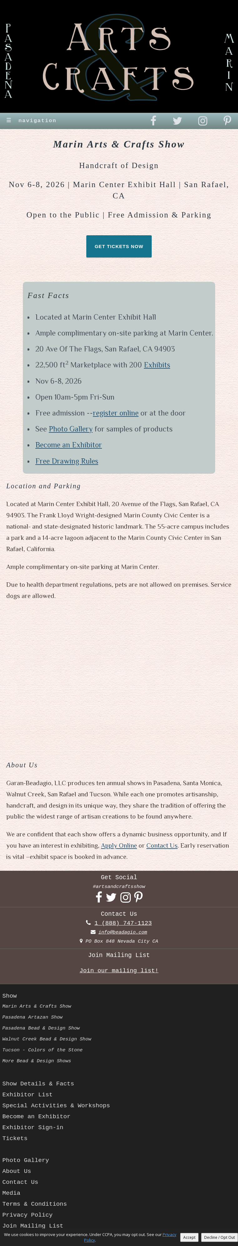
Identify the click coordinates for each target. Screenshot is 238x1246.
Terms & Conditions (35, 1204)
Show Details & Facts (39, 1083)
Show (10, 996)
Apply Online (119, 846)
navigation (32, 121)
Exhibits (157, 365)
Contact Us (163, 846)
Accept (189, 1237)
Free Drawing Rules (67, 461)
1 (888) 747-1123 (123, 923)
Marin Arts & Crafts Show (37, 1006)
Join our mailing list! (119, 970)
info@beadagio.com (123, 932)
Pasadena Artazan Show (33, 1017)
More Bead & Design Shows (37, 1061)
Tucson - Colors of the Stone (43, 1050)
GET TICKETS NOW (119, 247)
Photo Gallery (71, 429)
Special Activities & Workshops (57, 1105)
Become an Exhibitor (69, 445)
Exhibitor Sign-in (33, 1127)
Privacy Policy (28, 1215)
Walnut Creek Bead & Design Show (48, 1039)
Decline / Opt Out (219, 1237)
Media (12, 1193)
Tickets (15, 1138)
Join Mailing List (33, 1226)
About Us (17, 1171)
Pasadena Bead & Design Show (42, 1028)
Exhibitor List (28, 1094)
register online (116, 413)
